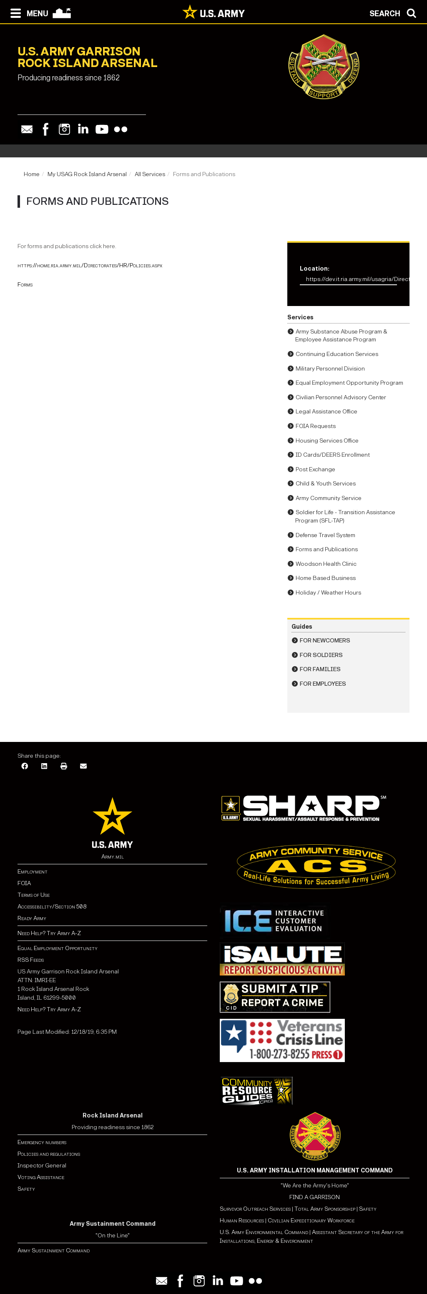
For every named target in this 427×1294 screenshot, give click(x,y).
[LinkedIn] (44, 766)
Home (32, 174)
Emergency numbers (42, 1142)
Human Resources (242, 1220)
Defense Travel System (325, 535)
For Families (320, 669)
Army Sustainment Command (54, 1250)
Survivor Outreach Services (255, 1208)
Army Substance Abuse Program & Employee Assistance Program (341, 335)
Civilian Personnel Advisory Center (341, 397)
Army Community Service (329, 498)
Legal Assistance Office (326, 411)
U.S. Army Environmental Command (264, 1232)
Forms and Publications (327, 549)
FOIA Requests (316, 426)
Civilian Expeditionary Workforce (311, 1220)
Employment (33, 871)
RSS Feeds (31, 959)
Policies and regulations (49, 1153)
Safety (26, 1188)
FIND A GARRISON (314, 1197)
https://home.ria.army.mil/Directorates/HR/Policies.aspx (90, 265)
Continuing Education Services (337, 354)
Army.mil (112, 856)
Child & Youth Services (326, 483)
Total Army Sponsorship (324, 1208)
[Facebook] (25, 766)
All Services (150, 174)
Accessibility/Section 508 (52, 906)
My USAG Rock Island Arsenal (87, 174)
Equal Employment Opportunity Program (349, 382)
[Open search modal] (395, 12)
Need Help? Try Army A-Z (49, 933)
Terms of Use (34, 894)
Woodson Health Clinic (326, 563)
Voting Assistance (41, 1177)
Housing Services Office (327, 440)
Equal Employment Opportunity (58, 948)
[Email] (83, 766)
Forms (25, 284)
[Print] (64, 766)
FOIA (24, 883)
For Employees (323, 683)
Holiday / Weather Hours (328, 592)
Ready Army (32, 918)
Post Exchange (315, 469)
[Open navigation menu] (27, 12)
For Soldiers (321, 655)
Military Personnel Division (330, 368)
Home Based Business (326, 578)
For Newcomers (325, 640)
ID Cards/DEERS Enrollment (333, 454)
